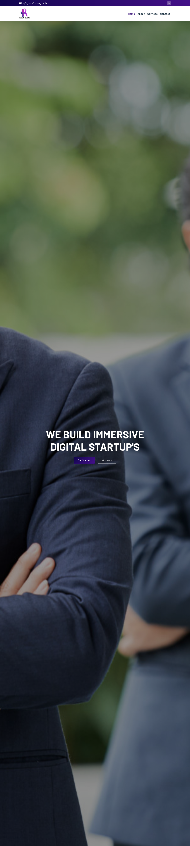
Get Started (84, 460)
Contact (165, 13)
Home (131, 13)
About (141, 13)
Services (152, 13)
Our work (107, 460)
